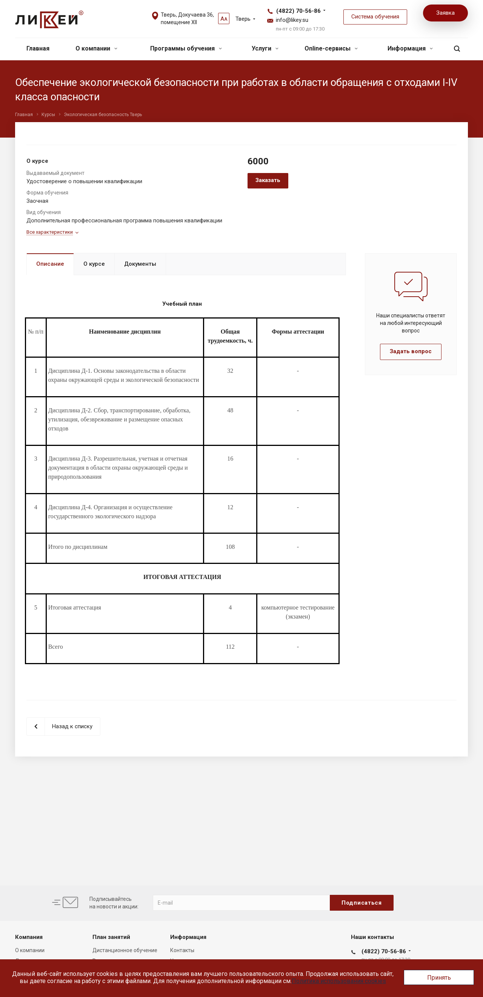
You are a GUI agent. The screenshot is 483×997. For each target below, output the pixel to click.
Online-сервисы (331, 48)
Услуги (265, 48)
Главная (37, 48)
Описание (50, 263)
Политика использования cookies (339, 981)
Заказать (267, 180)
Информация (410, 48)
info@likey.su (292, 20)
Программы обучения (186, 48)
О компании (96, 48)
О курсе (94, 263)
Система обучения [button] (375, 16)
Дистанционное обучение (124, 950)
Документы (140, 263)
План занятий (111, 937)
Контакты (182, 950)
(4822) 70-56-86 (298, 11)
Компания (29, 937)
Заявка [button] (445, 12)
